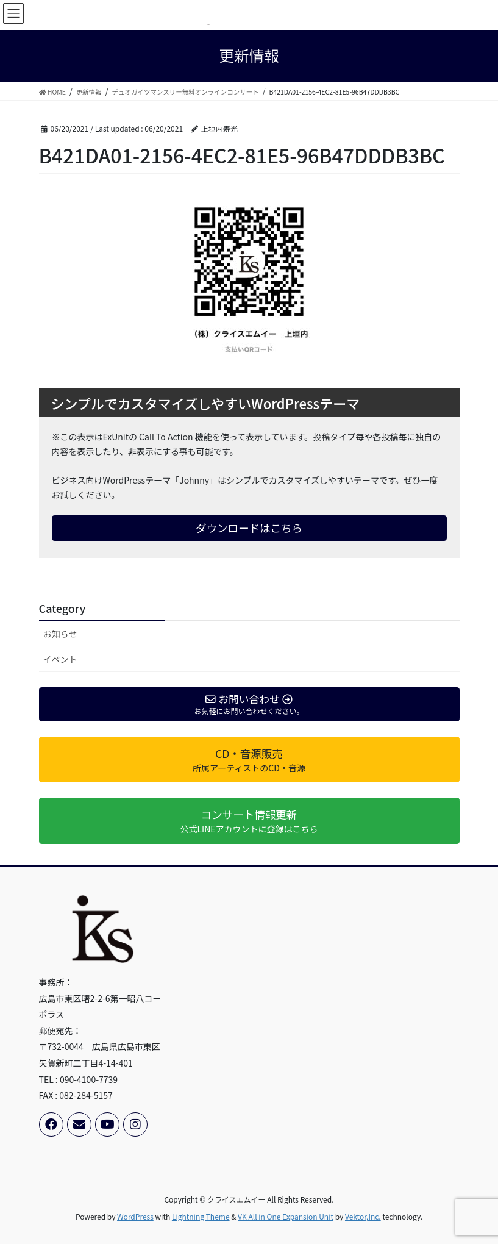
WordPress (135, 1216)
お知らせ (60, 633)
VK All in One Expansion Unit (285, 1216)
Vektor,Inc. (363, 1216)
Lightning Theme (201, 1216)
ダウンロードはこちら (249, 527)
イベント (60, 659)
